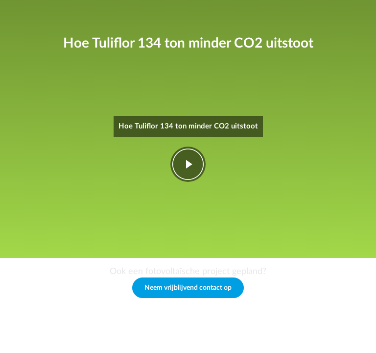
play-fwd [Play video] (188, 164)
